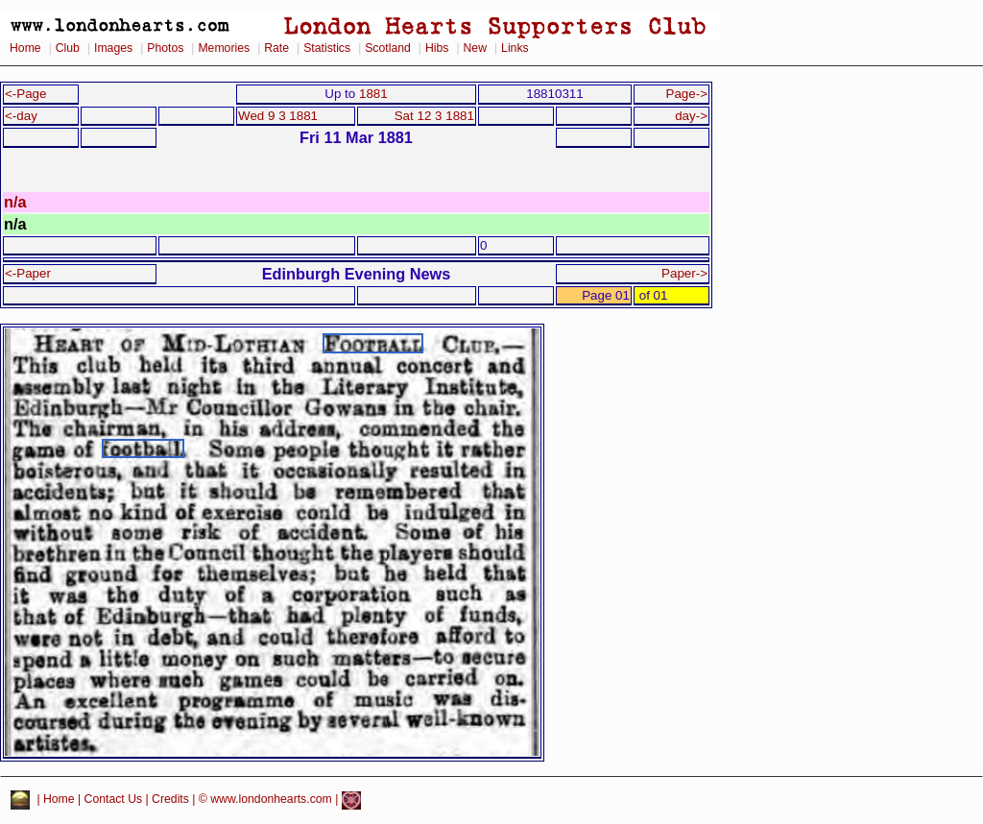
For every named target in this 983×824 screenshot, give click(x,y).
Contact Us (113, 800)
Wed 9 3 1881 (278, 116)
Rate (276, 48)
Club (68, 48)
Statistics (326, 48)
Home (25, 48)
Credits (170, 800)
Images (113, 48)
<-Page (26, 93)
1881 (373, 93)
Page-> (686, 93)
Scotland (388, 48)
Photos (165, 48)
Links (515, 48)
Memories (224, 48)
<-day (21, 116)
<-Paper (28, 273)
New (475, 48)
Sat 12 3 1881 (434, 116)
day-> (691, 116)
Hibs (436, 48)
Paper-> (684, 273)
